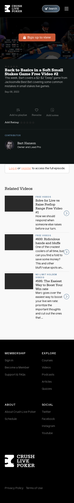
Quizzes (47, 389)
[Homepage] (13, 9)
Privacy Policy (14, 488)
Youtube (47, 433)
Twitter (46, 412)
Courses (47, 360)
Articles (47, 381)
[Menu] (66, 9)
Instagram (48, 426)
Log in (13, 168)
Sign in (9, 360)
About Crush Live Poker (20, 412)
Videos (46, 367)
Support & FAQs (15, 374)
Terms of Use (34, 488)
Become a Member (17, 367)
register (26, 168)
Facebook (48, 419)
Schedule (11, 419)
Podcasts (48, 374)
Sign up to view (37, 37)
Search (51, 8)
